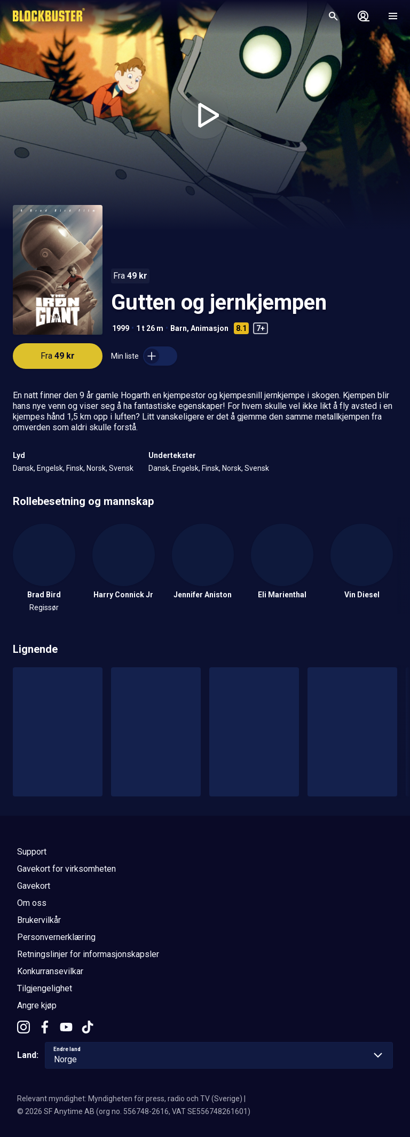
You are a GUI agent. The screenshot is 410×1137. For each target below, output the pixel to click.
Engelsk (50, 468)
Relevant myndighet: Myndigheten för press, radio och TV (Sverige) (129, 1098)
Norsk (96, 468)
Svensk (121, 468)
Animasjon (209, 328)
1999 (120, 328)
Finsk (74, 468)
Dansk (23, 468)
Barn (178, 328)
